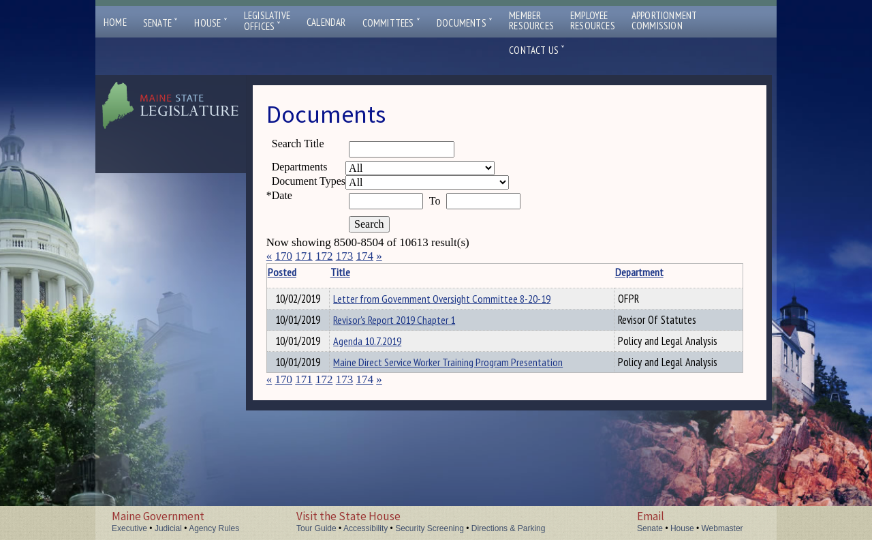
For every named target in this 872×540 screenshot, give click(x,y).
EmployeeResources (592, 20)
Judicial (168, 528)
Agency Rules (214, 528)
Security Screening (429, 528)
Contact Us (537, 50)
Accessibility (365, 528)
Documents (465, 23)
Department (610, 272)
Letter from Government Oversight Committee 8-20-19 (454, 298)
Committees (391, 23)
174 (364, 256)
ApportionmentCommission (665, 20)
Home (115, 22)
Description (718, 272)
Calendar (326, 22)
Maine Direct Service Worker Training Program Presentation (460, 368)
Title (352, 272)
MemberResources (531, 20)
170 (283, 256)
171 (304, 256)
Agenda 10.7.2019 (379, 345)
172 (324, 256)
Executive (129, 528)
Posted (303, 272)
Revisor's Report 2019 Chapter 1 (406, 321)
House (210, 23)
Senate (160, 23)
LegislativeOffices (267, 21)
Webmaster (722, 528)
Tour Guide (316, 528)
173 (345, 256)
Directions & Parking (508, 528)
